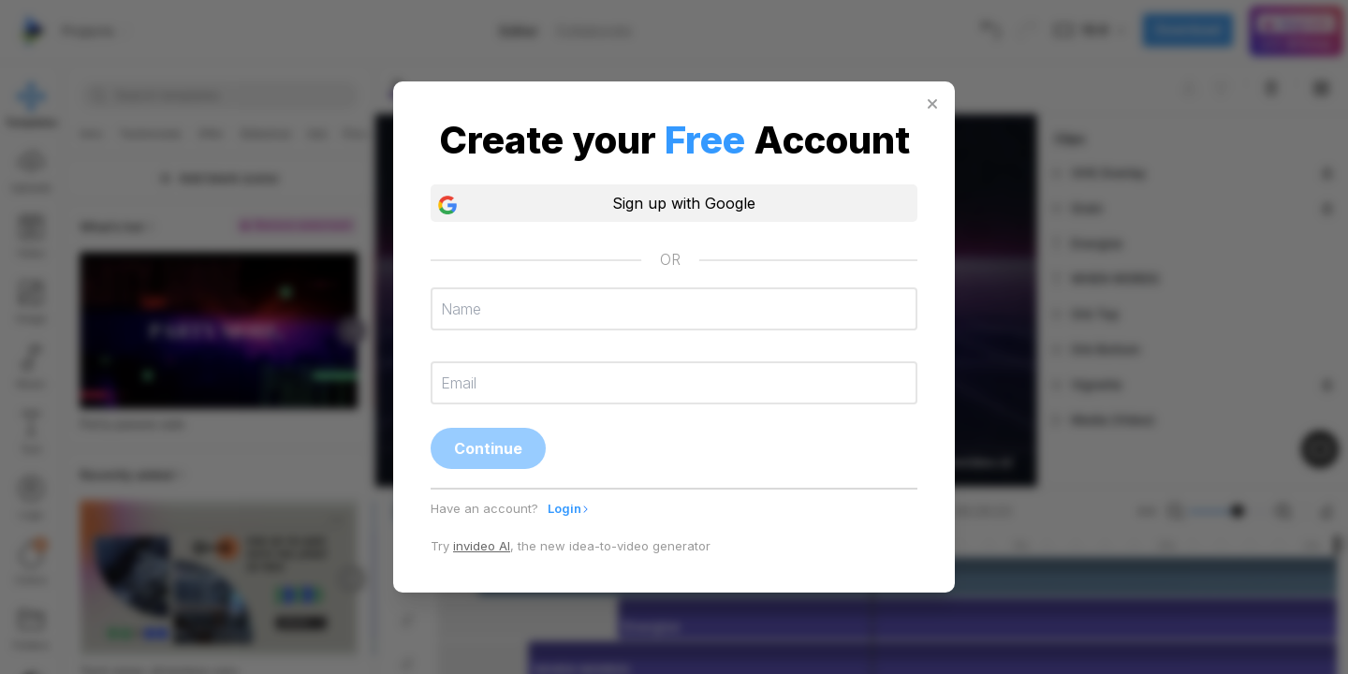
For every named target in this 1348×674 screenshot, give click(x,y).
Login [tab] (568, 508)
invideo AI (481, 545)
